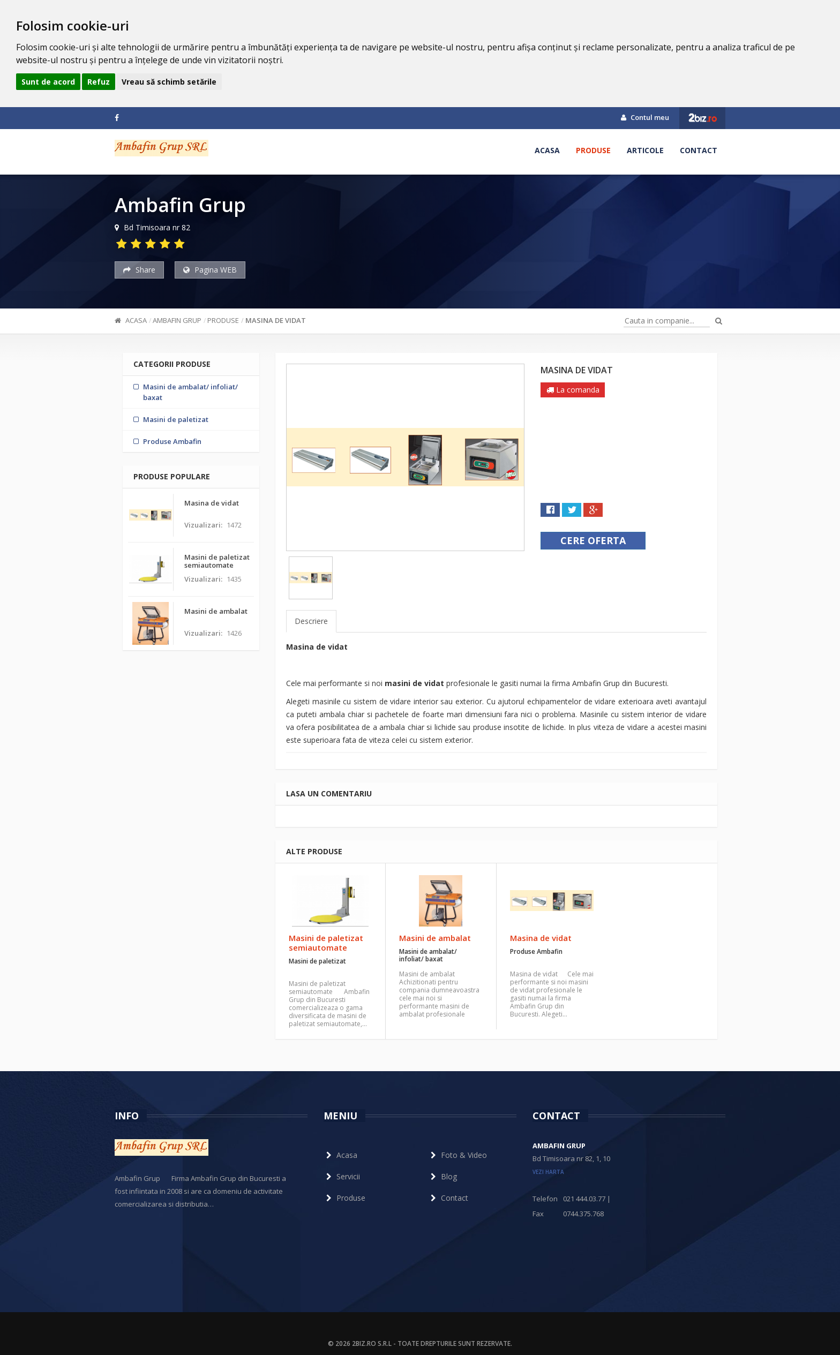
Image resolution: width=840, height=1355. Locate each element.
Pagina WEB (210, 270)
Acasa (547, 150)
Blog (442, 1176)
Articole (645, 150)
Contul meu (645, 117)
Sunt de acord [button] (48, 82)
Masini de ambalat (435, 938)
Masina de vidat (275, 320)
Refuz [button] (98, 82)
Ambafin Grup (177, 320)
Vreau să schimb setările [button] (169, 82)
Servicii (342, 1176)
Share (139, 270)
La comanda (572, 390)
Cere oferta (593, 540)
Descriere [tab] (311, 621)
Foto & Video (457, 1155)
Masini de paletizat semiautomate (326, 942)
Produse (593, 150)
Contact (698, 150)
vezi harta (548, 1172)
